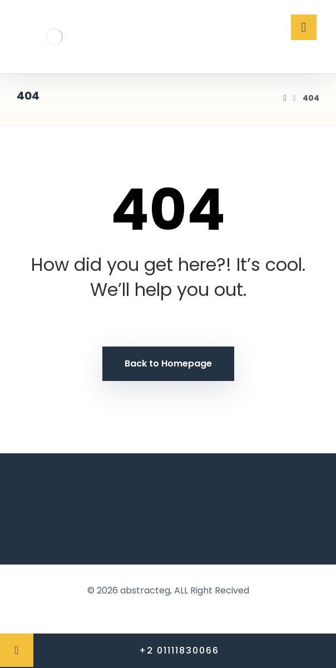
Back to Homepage (168, 363)
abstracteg (145, 590)
